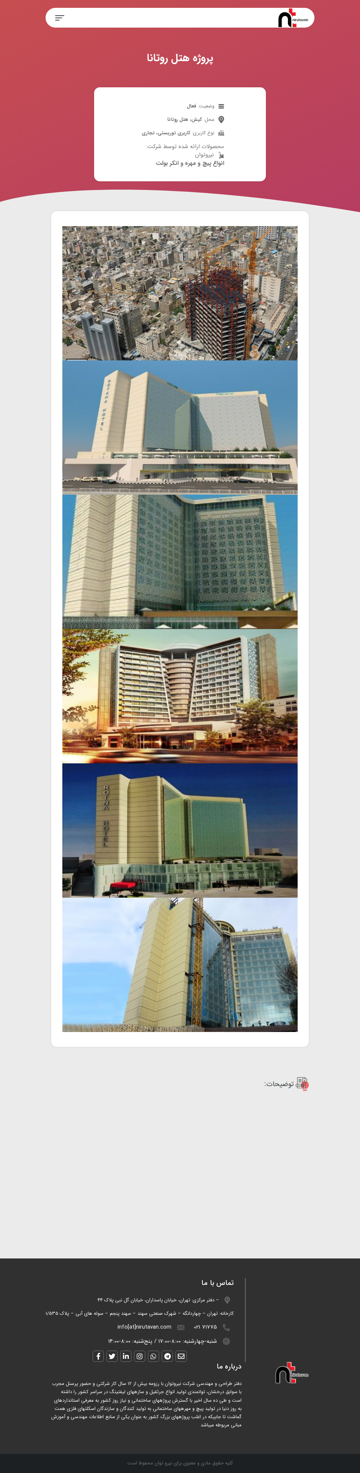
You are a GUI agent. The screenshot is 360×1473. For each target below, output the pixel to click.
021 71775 (205, 1327)
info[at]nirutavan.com (144, 1327)
